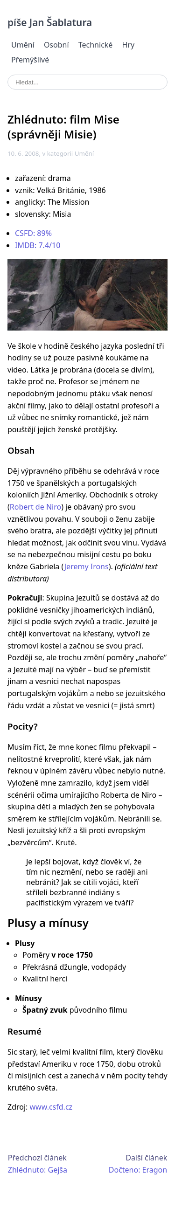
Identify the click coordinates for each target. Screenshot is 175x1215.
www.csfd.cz (51, 1107)
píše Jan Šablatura (49, 22)
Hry (128, 45)
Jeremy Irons (86, 566)
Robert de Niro (35, 507)
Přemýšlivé (30, 60)
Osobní (56, 45)
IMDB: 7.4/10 (37, 245)
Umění (23, 45)
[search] (87, 82)
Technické (95, 45)
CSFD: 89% (33, 233)
